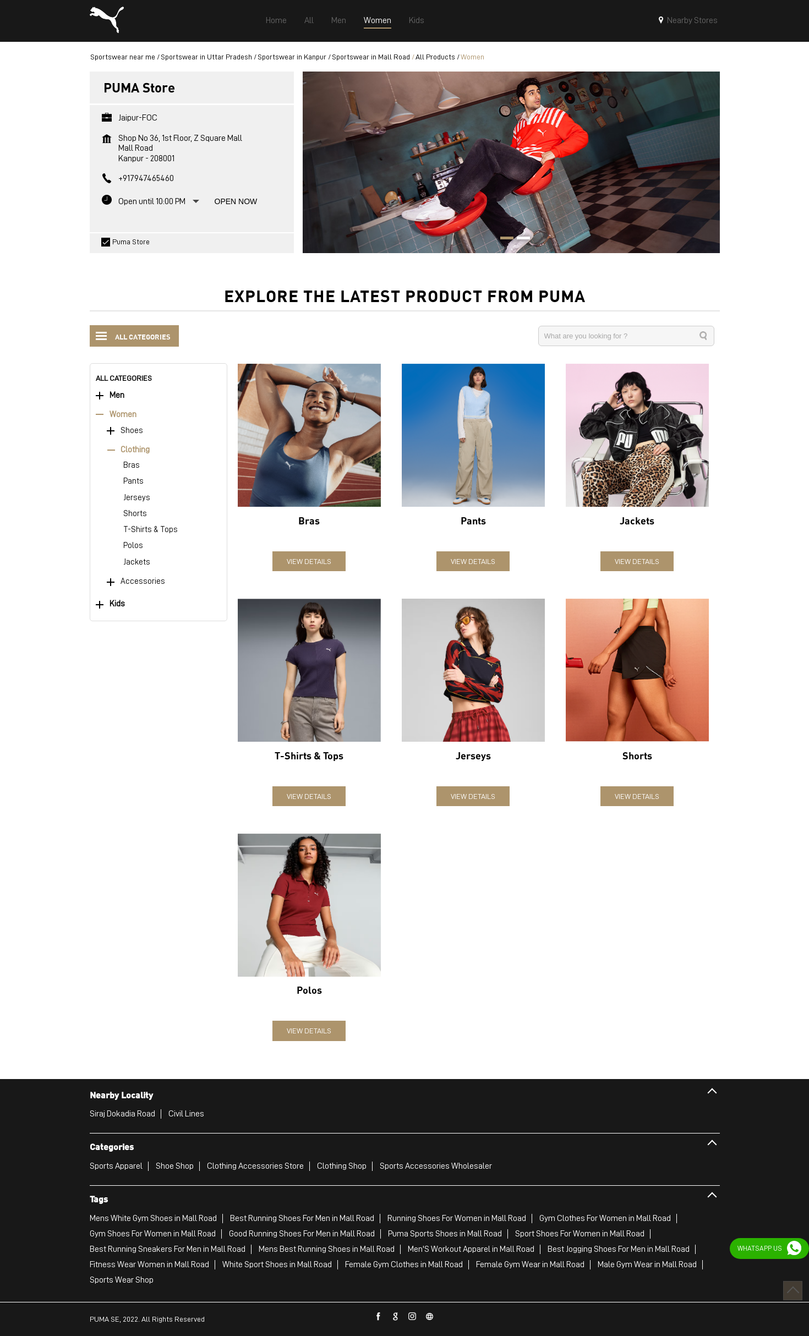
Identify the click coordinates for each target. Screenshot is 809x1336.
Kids (117, 604)
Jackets (136, 562)
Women (123, 414)
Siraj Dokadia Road (122, 1113)
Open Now (236, 201)
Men (117, 395)
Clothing (135, 450)
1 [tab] (503, 239)
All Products (435, 57)
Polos (133, 545)
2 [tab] (519, 239)
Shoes (132, 430)
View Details (309, 561)
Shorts (135, 514)
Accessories (143, 581)
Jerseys (136, 498)
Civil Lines (186, 1113)
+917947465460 (146, 178)
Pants (133, 481)
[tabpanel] (511, 162)
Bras (131, 465)
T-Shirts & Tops (150, 529)
